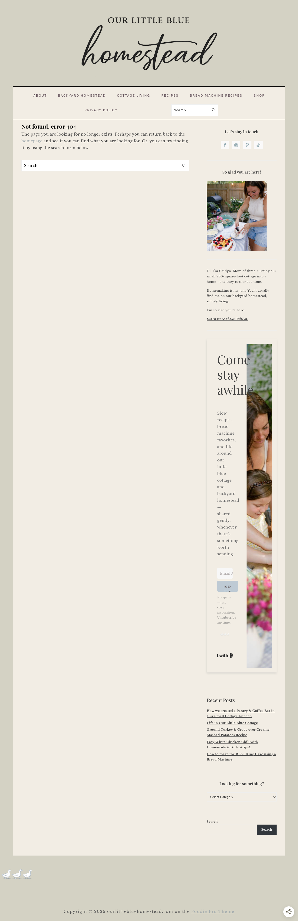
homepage (31, 141)
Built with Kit (225, 655)
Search (212, 821)
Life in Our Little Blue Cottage (232, 723)
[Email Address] (225, 573)
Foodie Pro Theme (212, 911)
